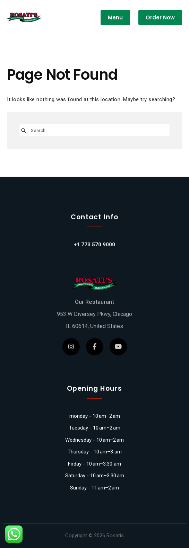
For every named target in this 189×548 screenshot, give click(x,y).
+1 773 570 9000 (94, 244)
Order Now (160, 17)
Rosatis (115, 535)
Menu (115, 17)
